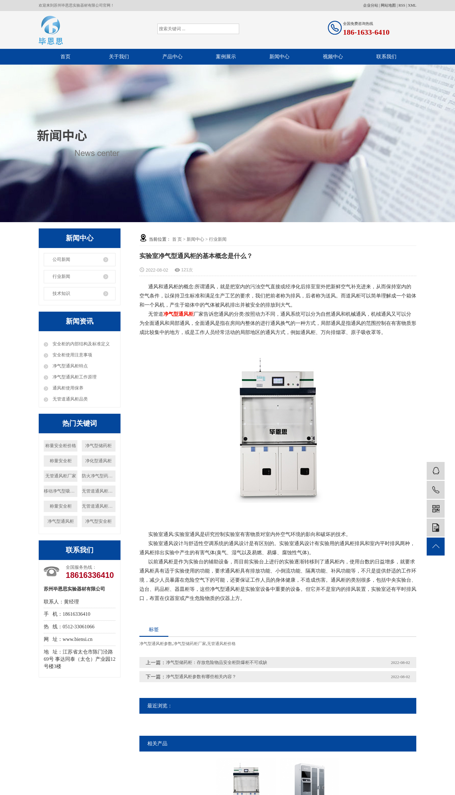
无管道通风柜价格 (98, 491)
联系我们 (386, 56)
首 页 (177, 239)
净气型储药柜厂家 (189, 643)
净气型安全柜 (98, 521)
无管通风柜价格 (221, 643)
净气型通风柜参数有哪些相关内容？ (201, 676)
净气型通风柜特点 (69, 366)
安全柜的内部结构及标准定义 (80, 344)
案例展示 (226, 56)
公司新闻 (61, 259)
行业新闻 (61, 276)
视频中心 (333, 56)
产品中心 (172, 56)
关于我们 (119, 56)
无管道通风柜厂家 (98, 506)
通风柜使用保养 (67, 388)
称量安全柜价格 (60, 445)
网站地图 (388, 5)
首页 (65, 56)
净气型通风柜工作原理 (74, 377)
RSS (402, 5)
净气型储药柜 (98, 445)
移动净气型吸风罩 (60, 491)
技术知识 (61, 293)
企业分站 (370, 5)
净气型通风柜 (61, 521)
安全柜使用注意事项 (71, 355)
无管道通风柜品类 (69, 399)
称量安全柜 (61, 460)
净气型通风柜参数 (155, 643)
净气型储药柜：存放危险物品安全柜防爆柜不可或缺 (216, 662)
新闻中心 (279, 56)
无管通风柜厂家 (60, 476)
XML (412, 5)
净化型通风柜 (98, 460)
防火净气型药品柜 (98, 476)
